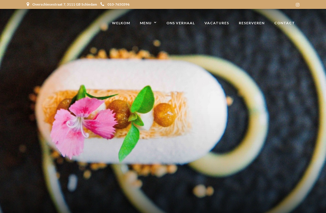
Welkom (121, 23)
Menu (146, 23)
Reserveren (252, 23)
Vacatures (217, 23)
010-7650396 (114, 4)
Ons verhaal (180, 23)
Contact (284, 23)
